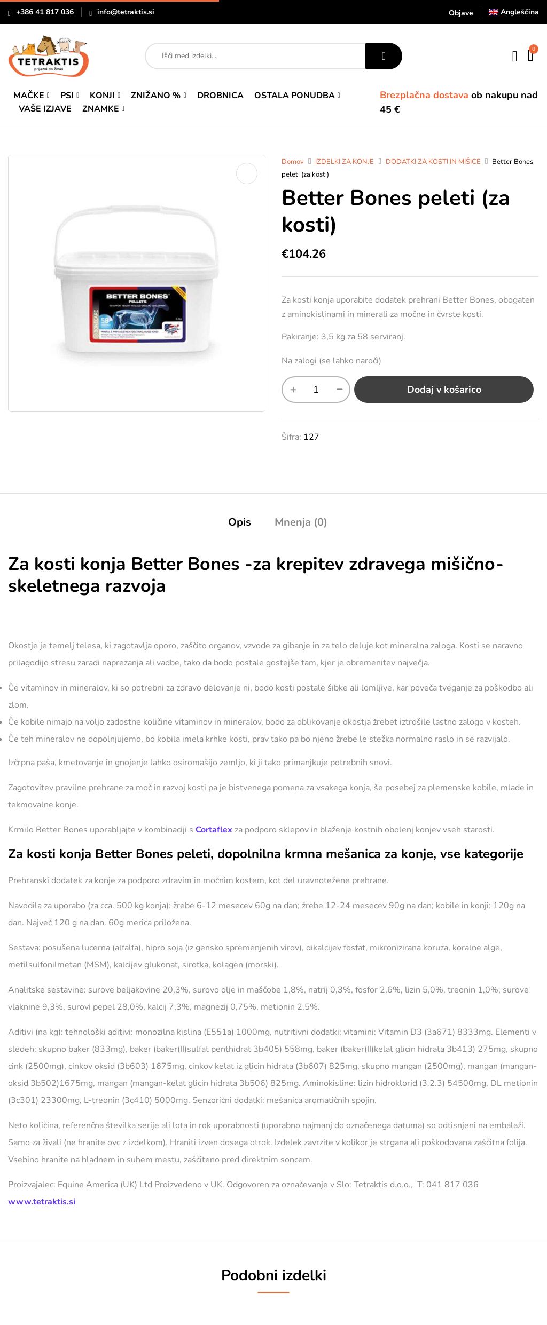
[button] (531, 56)
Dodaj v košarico (444, 389)
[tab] (239, 523)
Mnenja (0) (301, 522)
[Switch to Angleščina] (514, 12)
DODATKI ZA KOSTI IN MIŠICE (433, 161)
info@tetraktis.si (125, 12)
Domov (293, 161)
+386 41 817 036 (45, 12)
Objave (461, 13)
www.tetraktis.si (41, 1202)
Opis (239, 522)
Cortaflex (214, 830)
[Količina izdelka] (316, 389)
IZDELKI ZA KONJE (344, 161)
